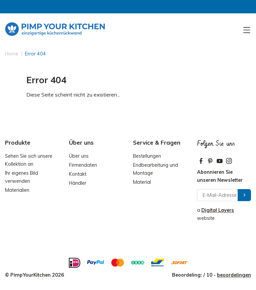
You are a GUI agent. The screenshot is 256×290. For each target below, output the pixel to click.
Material (142, 182)
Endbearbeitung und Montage (155, 169)
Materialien (17, 190)
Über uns (79, 156)
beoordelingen (234, 275)
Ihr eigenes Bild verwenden (21, 177)
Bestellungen (147, 156)
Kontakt (77, 174)
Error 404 (35, 54)
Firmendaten (83, 165)
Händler (77, 183)
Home (11, 54)
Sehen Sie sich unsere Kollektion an (28, 160)
